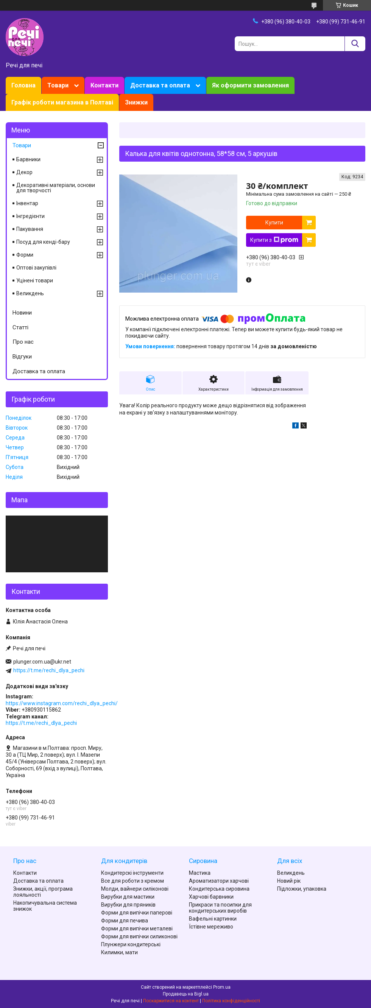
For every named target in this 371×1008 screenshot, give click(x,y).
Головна (23, 85)
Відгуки (22, 356)
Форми (24, 255)
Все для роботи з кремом (132, 881)
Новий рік (289, 881)
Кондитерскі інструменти (132, 873)
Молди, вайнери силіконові (134, 889)
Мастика (199, 873)
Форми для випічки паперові (136, 913)
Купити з (274, 240)
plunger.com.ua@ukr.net (42, 662)
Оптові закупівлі (36, 268)
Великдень (30, 293)
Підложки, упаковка (301, 889)
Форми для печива (124, 921)
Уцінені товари (34, 280)
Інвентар (27, 203)
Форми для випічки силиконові (139, 936)
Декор (24, 172)
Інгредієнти (30, 216)
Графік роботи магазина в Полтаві (62, 102)
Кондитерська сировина (219, 889)
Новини (22, 312)
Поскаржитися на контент (171, 1000)
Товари (58, 85)
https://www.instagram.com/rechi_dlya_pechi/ (62, 703)
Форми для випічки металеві (137, 928)
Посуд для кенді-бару (43, 242)
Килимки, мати (119, 952)
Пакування (29, 229)
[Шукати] (354, 43)
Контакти (104, 85)
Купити (274, 223)
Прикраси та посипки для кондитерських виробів (220, 908)
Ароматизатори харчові (219, 881)
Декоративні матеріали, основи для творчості (55, 187)
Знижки (136, 102)
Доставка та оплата (160, 85)
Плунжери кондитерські (131, 944)
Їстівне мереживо (211, 927)
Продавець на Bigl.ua (186, 994)
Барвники (28, 159)
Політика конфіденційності (231, 1000)
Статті (20, 327)
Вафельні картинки (213, 919)
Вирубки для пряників (128, 905)
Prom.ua (222, 987)
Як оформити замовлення (250, 85)
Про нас (23, 341)
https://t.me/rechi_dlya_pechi (48, 670)
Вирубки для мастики (127, 897)
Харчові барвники (211, 897)
